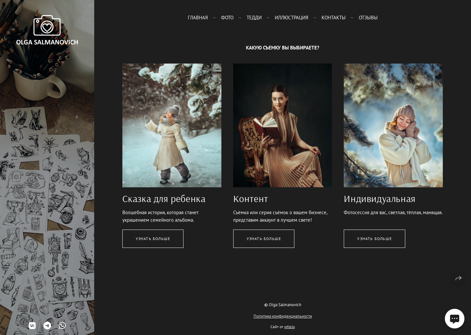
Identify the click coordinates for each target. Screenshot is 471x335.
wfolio (289, 326)
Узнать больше (153, 238)
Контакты (334, 17)
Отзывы (368, 17)
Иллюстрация (291, 17)
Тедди (254, 17)
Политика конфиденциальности (282, 316)
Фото (227, 17)
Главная (198, 17)
